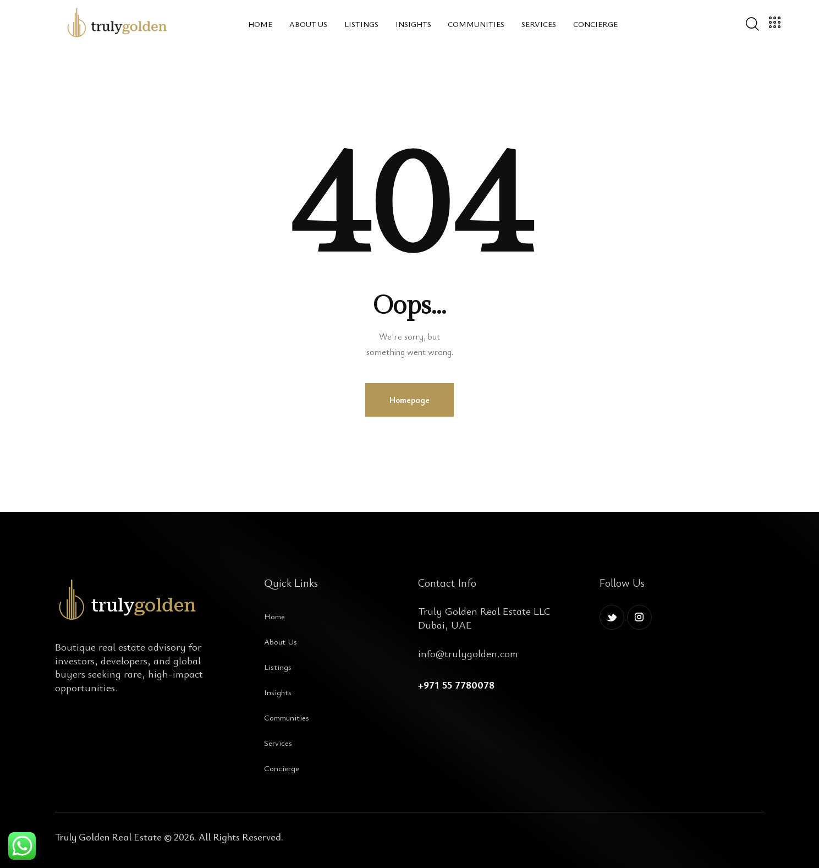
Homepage (409, 399)
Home (274, 615)
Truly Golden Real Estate (108, 836)
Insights (278, 691)
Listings (278, 666)
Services (278, 742)
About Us (280, 641)
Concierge (281, 767)
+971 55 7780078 (456, 684)
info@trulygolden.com (468, 653)
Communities (286, 717)
